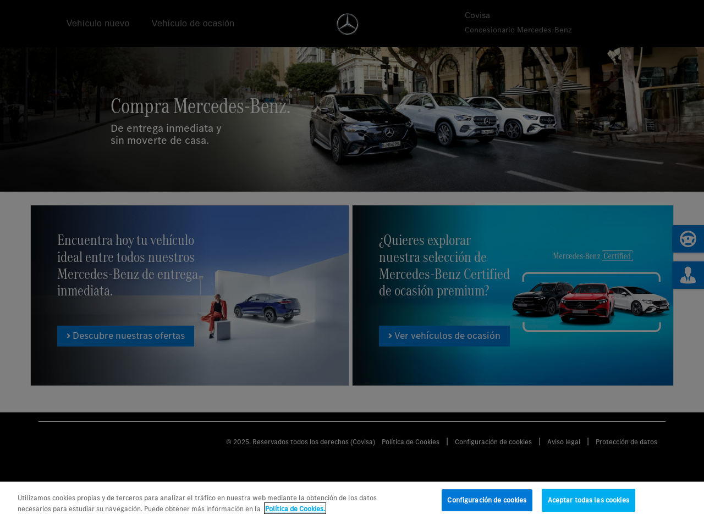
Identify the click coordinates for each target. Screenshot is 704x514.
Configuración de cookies (486, 502)
